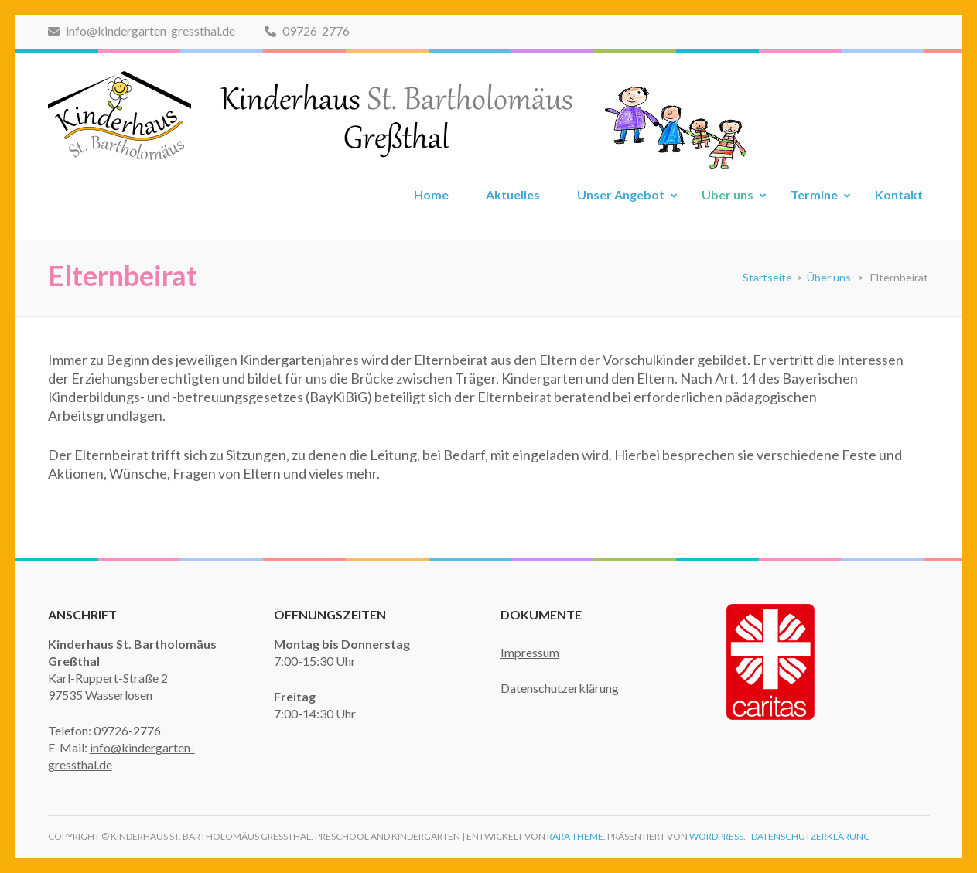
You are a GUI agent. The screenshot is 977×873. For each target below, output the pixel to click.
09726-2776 (307, 30)
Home (431, 194)
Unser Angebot (620, 194)
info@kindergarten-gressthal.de (141, 30)
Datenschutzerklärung (559, 687)
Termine (814, 194)
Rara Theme (575, 836)
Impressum (529, 652)
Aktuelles (513, 194)
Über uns (727, 194)
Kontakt (899, 194)
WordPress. (717, 836)
